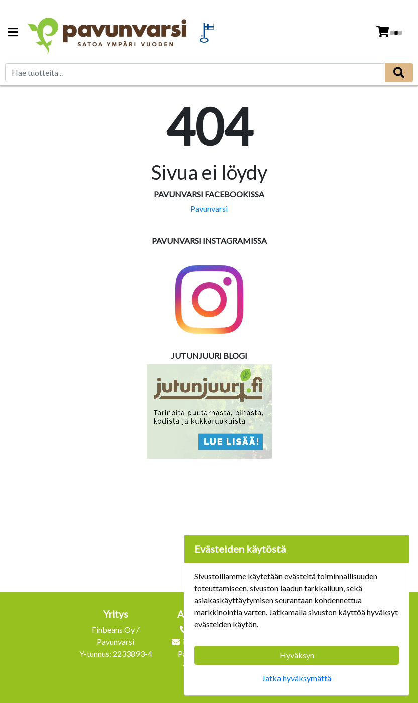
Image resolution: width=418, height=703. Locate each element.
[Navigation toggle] (13, 33)
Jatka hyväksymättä (296, 678)
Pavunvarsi (209, 208)
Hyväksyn (297, 655)
